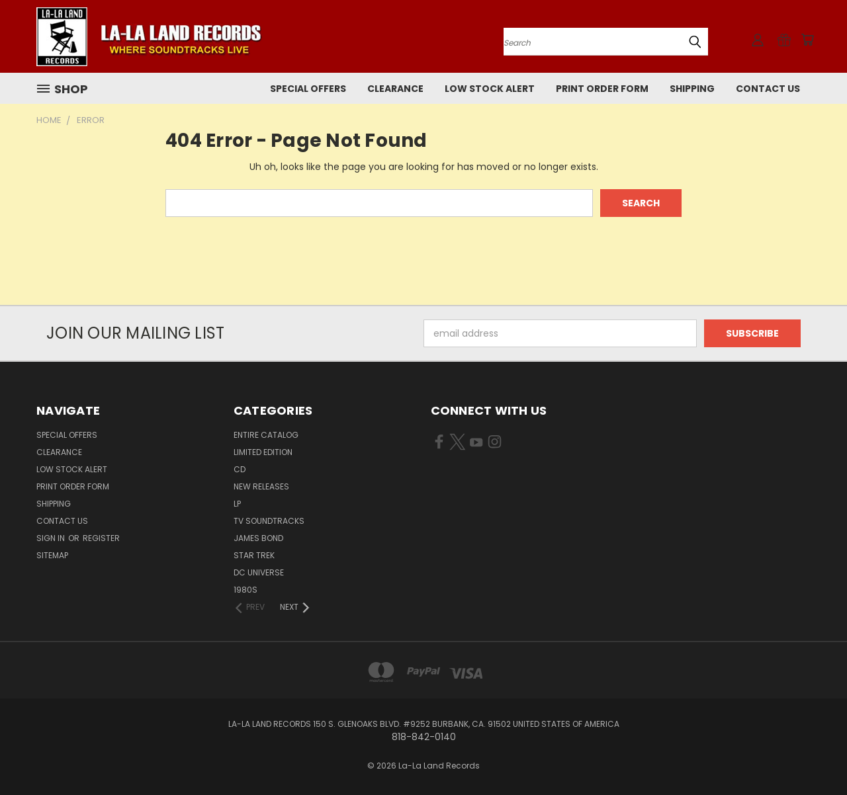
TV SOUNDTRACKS (269, 520)
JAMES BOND (258, 538)
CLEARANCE (395, 88)
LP (237, 503)
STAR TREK (254, 555)
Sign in (51, 538)
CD (239, 469)
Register (101, 538)
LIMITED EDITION (263, 452)
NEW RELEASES (261, 486)
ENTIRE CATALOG (266, 434)
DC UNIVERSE (259, 572)
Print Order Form (602, 88)
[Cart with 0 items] (807, 39)
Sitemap (52, 555)
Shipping (692, 88)
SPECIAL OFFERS (308, 88)
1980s (245, 589)
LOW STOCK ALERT (490, 88)
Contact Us (768, 88)
